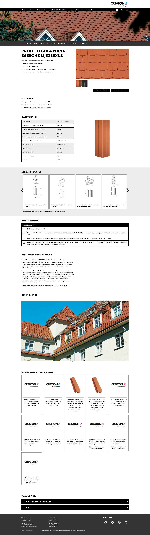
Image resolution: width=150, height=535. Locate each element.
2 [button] (75, 361)
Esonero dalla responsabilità (79, 530)
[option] (36, 191)
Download (83, 43)
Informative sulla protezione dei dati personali (61, 530)
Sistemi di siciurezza (53, 524)
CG (50, 530)
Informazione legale (44, 530)
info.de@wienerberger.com (31, 526)
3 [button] (77, 361)
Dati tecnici (27, 43)
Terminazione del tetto (54, 521)
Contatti (90, 10)
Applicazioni (51, 43)
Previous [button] (22, 191)
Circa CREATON (76, 10)
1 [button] (72, 361)
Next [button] (127, 191)
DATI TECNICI (121, 90)
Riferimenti (62, 43)
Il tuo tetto (26, 10)
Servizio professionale (57, 10)
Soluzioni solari (52, 526)
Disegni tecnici (39, 43)
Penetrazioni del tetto (53, 523)
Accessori (72, 43)
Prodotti (40, 10)
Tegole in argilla (52, 517)
